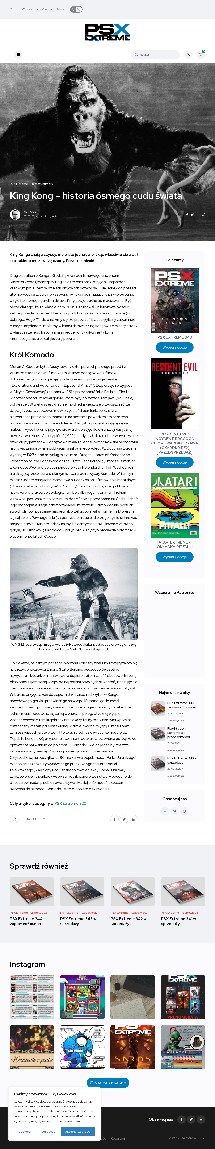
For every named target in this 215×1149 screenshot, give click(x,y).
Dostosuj (24, 1132)
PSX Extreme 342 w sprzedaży (129, 921)
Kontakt (47, 9)
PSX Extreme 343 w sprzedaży (182, 760)
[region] (54, 1114)
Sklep (60, 9)
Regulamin (119, 1138)
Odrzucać (48, 1132)
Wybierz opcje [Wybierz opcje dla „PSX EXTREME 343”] (175, 347)
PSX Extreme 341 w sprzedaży (178, 921)
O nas (14, 9)
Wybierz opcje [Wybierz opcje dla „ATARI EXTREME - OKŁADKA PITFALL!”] (175, 556)
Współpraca (30, 9)
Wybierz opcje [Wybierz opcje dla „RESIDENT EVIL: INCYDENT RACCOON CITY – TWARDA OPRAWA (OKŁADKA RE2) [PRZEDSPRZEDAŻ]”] (175, 462)
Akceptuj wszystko (78, 1132)
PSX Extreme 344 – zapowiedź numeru (182, 705)
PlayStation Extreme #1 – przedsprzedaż (179, 732)
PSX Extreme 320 (70, 803)
